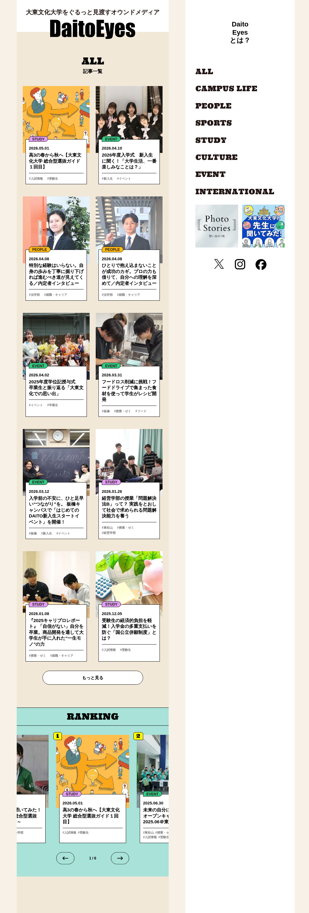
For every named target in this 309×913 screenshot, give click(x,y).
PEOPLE (39, 250)
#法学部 (35, 295)
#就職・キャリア (55, 295)
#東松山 (108, 528)
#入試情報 (36, 178)
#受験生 (52, 178)
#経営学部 (143, 528)
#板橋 (106, 411)
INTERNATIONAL (234, 191)
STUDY (38, 139)
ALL (204, 71)
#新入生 (108, 178)
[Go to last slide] (65, 860)
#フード (138, 411)
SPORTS (213, 123)
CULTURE (216, 157)
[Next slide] (120, 860)
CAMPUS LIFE (226, 88)
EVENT (111, 139)
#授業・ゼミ (121, 411)
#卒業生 (52, 405)
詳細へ (92, 790)
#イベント (123, 178)
